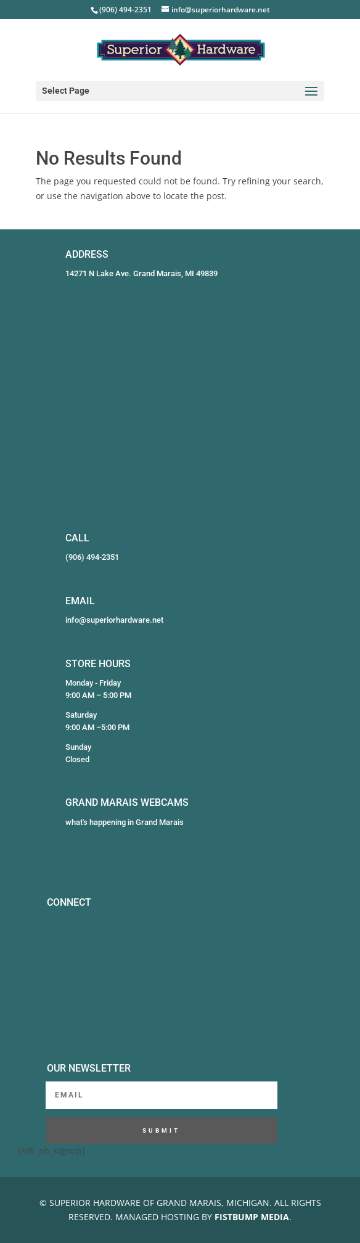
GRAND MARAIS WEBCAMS (127, 802)
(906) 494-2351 (92, 557)
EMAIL (80, 601)
